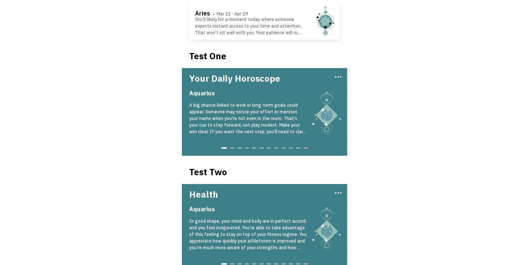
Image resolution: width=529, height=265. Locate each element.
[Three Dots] (338, 76)
